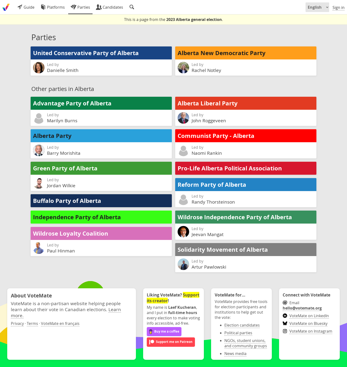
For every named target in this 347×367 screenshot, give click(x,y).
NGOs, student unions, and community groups (245, 343)
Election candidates (242, 325)
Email (302, 305)
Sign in (339, 7)
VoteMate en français (60, 323)
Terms (32, 323)
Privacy (17, 323)
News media (235, 353)
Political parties (238, 332)
